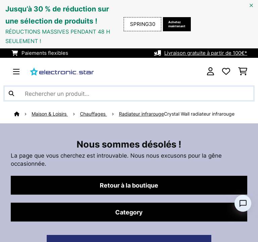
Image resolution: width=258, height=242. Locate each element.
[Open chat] (242, 203)
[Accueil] (23, 114)
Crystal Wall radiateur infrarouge (199, 114)
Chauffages (93, 114)
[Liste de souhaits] (226, 72)
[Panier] (242, 72)
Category (129, 212)
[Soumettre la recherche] (11, 93)
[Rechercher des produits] (129, 93)
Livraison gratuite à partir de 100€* (205, 53)
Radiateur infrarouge (141, 114)
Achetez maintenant (176, 24)
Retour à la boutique (129, 185)
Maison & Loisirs (50, 114)
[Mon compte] (210, 72)
